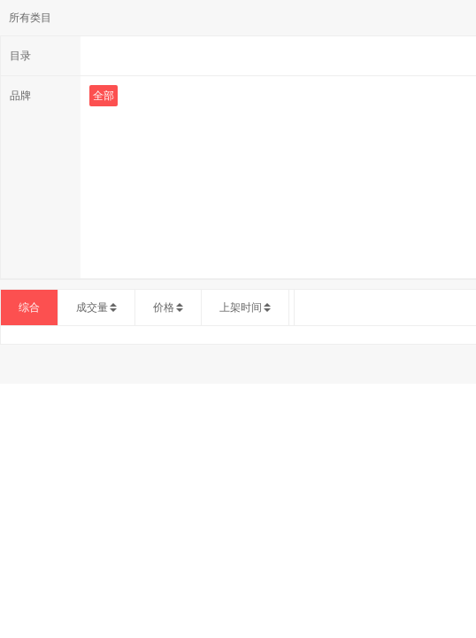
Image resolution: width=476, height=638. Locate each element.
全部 (103, 95)
